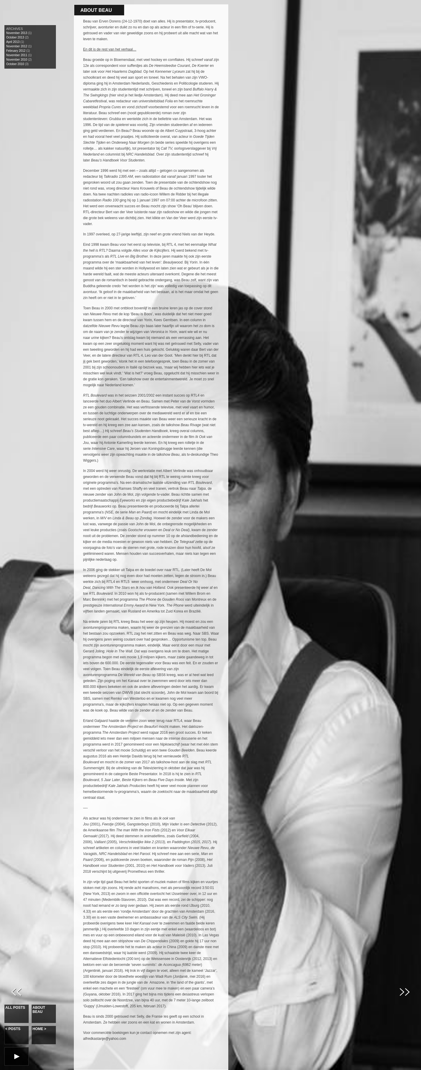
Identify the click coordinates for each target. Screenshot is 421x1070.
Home (39, 1029)
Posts (12, 1029)
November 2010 (16, 59)
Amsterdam (152, 95)
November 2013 (16, 33)
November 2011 (16, 55)
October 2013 (15, 37)
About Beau (39, 1010)
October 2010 (15, 64)
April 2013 (13, 41)
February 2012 (15, 50)
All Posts (15, 1008)
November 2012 (16, 46)
